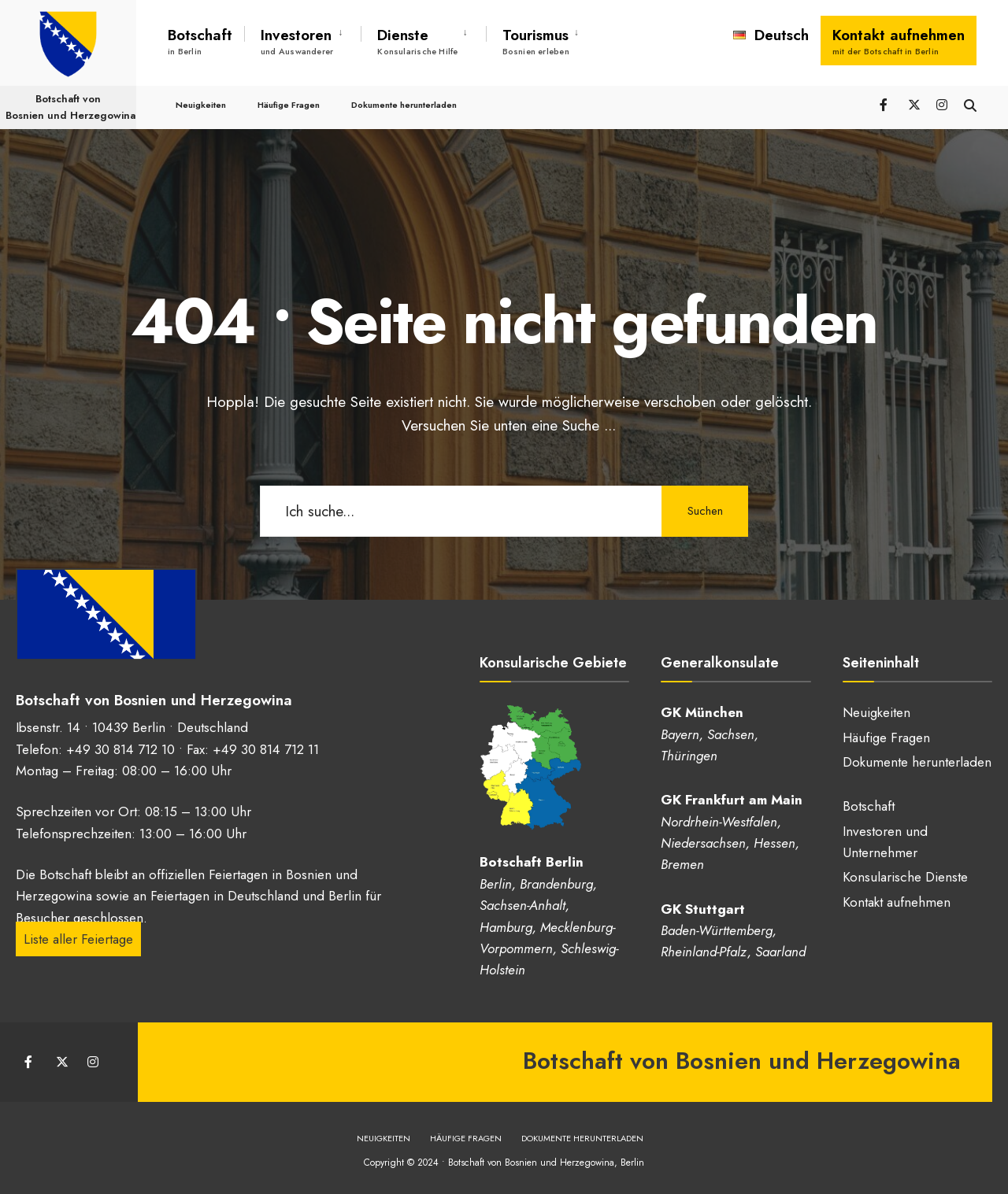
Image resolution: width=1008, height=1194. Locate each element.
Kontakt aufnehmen (898, 40)
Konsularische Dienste (905, 876)
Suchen (705, 510)
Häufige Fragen (289, 104)
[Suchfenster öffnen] (970, 103)
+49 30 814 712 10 (120, 749)
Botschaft (200, 40)
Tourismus (535, 40)
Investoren (297, 40)
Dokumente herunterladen (404, 104)
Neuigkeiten (201, 104)
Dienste (417, 40)
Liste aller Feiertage (78, 939)
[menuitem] (302, 38)
